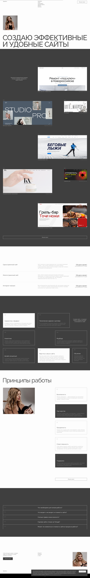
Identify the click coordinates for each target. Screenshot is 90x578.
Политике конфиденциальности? (55, 574)
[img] (75, 106)
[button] (82, 2)
